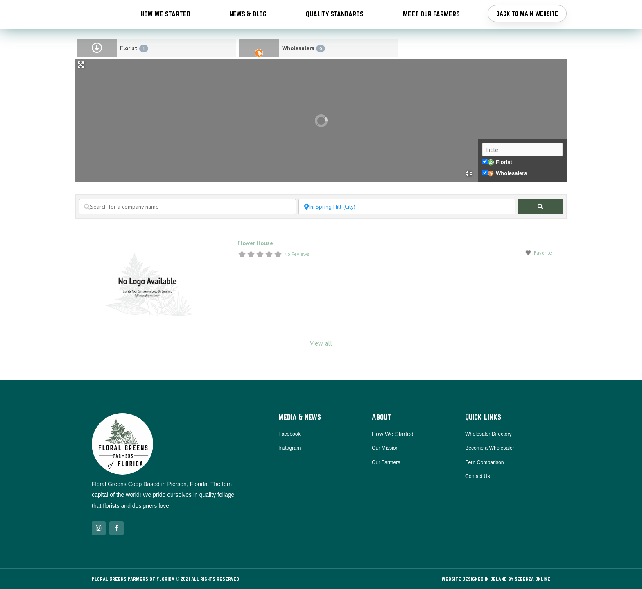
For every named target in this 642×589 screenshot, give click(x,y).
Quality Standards (335, 25)
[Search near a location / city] (406, 231)
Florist (134, 72)
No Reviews (297, 278)
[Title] (522, 173)
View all (321, 367)
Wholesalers (303, 72)
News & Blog (248, 25)
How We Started (165, 25)
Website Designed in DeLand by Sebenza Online (495, 579)
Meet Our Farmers (431, 25)
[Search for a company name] (187, 231)
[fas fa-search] (540, 231)
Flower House (255, 267)
